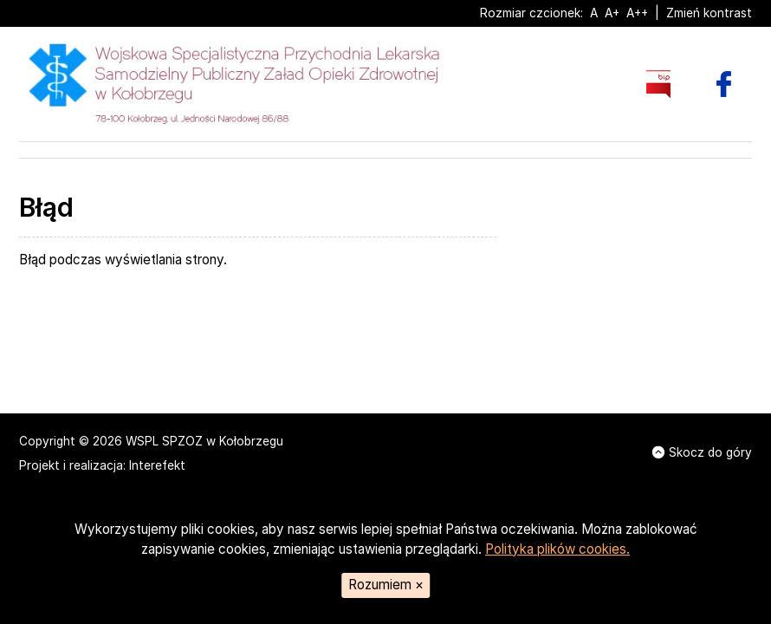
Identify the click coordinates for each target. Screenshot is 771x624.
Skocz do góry (702, 452)
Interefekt (157, 465)
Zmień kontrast (709, 13)
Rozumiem (386, 584)
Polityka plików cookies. (557, 549)
